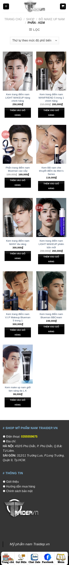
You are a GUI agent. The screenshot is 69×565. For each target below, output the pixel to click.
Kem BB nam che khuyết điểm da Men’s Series (51, 171)
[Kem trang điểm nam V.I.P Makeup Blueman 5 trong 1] (18, 290)
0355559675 (29, 436)
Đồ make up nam (52, 19)
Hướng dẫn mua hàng (20, 486)
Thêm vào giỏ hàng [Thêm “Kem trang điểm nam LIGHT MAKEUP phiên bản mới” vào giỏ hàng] (51, 259)
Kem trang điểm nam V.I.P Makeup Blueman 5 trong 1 (17, 317)
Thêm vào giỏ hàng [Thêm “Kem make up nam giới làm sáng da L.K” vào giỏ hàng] (18, 402)
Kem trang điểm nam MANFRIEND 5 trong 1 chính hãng (51, 97)
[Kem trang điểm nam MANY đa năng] (18, 217)
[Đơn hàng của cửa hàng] (34, 40)
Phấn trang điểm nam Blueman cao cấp (18, 169)
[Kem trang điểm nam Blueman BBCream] (51, 290)
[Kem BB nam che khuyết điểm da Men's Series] (51, 144)
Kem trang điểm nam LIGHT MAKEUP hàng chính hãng (17, 97)
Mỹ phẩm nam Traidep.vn (30, 544)
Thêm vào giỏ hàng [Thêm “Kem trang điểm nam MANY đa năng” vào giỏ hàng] (18, 255)
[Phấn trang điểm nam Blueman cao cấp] (18, 144)
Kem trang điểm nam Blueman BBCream (51, 316)
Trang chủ (13, 19)
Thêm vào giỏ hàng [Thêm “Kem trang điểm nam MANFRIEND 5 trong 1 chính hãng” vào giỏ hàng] (51, 112)
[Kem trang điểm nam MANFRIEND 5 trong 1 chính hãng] (51, 71)
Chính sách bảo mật (19, 491)
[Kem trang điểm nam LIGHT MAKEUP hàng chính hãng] (18, 71)
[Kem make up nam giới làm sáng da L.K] (18, 364)
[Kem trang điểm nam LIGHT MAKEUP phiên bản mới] (51, 217)
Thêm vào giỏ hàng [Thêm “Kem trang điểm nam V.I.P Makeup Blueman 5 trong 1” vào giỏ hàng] (18, 332)
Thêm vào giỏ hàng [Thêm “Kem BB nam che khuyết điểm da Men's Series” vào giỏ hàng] (51, 186)
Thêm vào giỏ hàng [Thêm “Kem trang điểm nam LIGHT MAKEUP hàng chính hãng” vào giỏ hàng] (18, 112)
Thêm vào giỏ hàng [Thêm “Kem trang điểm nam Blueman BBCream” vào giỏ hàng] (51, 329)
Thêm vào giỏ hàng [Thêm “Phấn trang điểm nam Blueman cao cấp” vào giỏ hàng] (18, 182)
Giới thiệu (12, 481)
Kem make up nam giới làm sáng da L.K (18, 389)
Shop (30, 19)
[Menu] (6, 6)
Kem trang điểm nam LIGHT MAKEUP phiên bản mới (51, 244)
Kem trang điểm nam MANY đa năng (17, 242)
